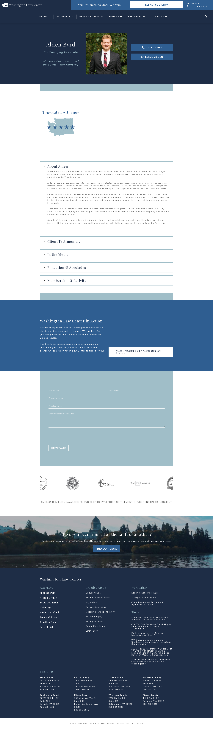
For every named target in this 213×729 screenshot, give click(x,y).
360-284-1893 (116, 707)
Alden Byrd (46, 607)
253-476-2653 (81, 689)
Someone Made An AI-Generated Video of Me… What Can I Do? (149, 618)
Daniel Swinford (49, 612)
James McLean (48, 617)
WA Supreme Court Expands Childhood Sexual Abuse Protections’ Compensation (151, 642)
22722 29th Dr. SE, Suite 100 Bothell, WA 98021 (49, 701)
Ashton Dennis (48, 597)
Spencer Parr (48, 592)
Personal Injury (94, 616)
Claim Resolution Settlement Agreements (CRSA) (147, 603)
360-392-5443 (116, 689)
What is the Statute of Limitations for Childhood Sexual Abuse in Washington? (150, 661)
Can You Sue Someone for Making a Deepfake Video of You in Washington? (151, 626)
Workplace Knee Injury (143, 597)
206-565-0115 (81, 710)
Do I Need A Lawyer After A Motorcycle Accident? (147, 634)
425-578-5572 (47, 707)
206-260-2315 (150, 704)
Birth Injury (92, 631)
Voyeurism (91, 602)
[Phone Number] (106, 398)
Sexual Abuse (93, 592)
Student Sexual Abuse (98, 597)
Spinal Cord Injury (95, 626)
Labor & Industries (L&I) (144, 592)
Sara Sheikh (47, 627)
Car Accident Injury (96, 607)
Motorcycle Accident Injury (100, 612)
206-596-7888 (47, 689)
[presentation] (69, 440)
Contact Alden (58, 448)
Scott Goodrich (49, 602)
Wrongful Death (94, 621)
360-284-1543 (150, 689)
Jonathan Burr (48, 622)
